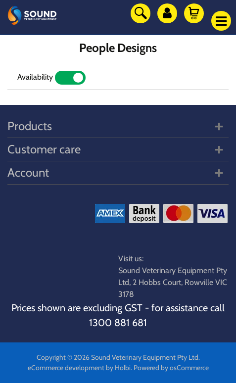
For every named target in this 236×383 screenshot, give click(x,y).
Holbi (123, 367)
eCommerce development (66, 367)
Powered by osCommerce (171, 367)
